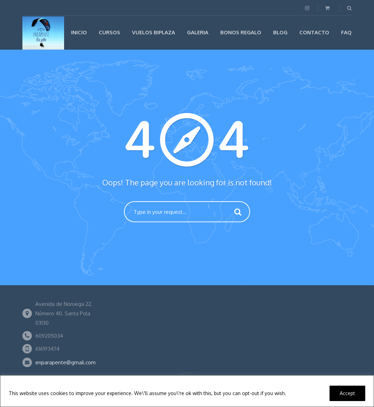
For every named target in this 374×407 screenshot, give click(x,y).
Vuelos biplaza (153, 32)
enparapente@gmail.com (65, 362)
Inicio (79, 32)
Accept (347, 393)
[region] (187, 391)
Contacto (314, 32)
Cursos (109, 32)
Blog (280, 32)
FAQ (346, 32)
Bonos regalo (240, 32)
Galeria (197, 32)
